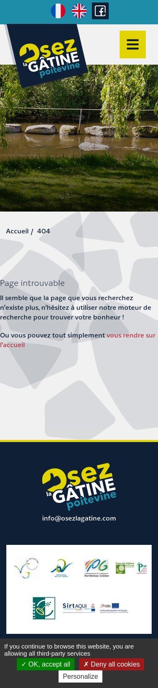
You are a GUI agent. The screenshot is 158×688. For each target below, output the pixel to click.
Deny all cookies (111, 664)
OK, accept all (45, 664)
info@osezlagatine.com (79, 518)
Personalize (80, 676)
